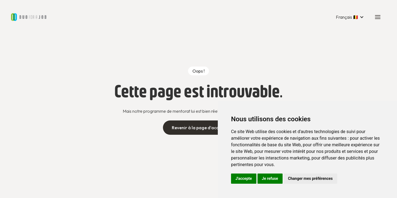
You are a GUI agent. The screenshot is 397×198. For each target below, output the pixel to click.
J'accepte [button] (243, 178)
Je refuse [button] (270, 178)
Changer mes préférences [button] (310, 178)
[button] (349, 17)
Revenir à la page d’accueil (199, 127)
